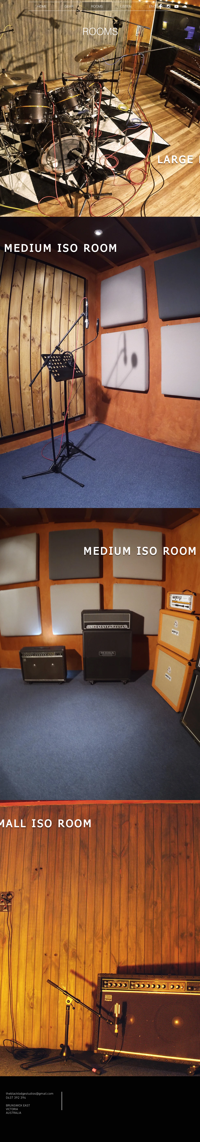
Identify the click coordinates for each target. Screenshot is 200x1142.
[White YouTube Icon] (176, 6)
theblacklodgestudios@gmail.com (29, 1094)
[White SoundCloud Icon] (184, 6)
